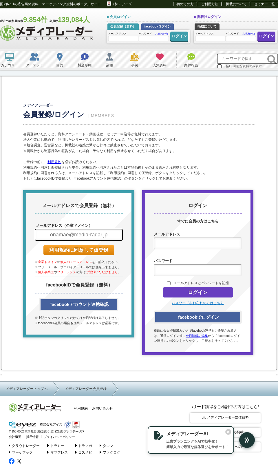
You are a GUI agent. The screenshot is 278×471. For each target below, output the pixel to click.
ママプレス (57, 452)
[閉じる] (228, 432)
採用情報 (32, 437)
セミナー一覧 (264, 4)
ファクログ (110, 452)
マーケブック (21, 452)
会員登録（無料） (123, 26)
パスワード (153, 36)
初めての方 (185, 4)
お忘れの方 (161, 33)
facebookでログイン (198, 317)
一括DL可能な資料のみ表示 (239, 66)
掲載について (236, 4)
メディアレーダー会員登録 (86, 389)
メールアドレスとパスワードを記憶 (201, 283)
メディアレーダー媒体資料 (225, 417)
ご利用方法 (209, 4)
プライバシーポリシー (59, 437)
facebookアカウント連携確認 (78, 304)
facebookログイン (157, 26)
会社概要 (15, 437)
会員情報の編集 (197, 335)
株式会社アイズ (35, 424)
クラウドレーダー (24, 445)
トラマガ (83, 445)
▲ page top (252, 459)
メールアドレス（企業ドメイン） (63, 225)
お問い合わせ (102, 408)
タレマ (106, 445)
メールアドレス (123, 36)
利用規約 (54, 162)
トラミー (55, 445)
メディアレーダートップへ (26, 389)
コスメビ (83, 452)
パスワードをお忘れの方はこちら (198, 303)
